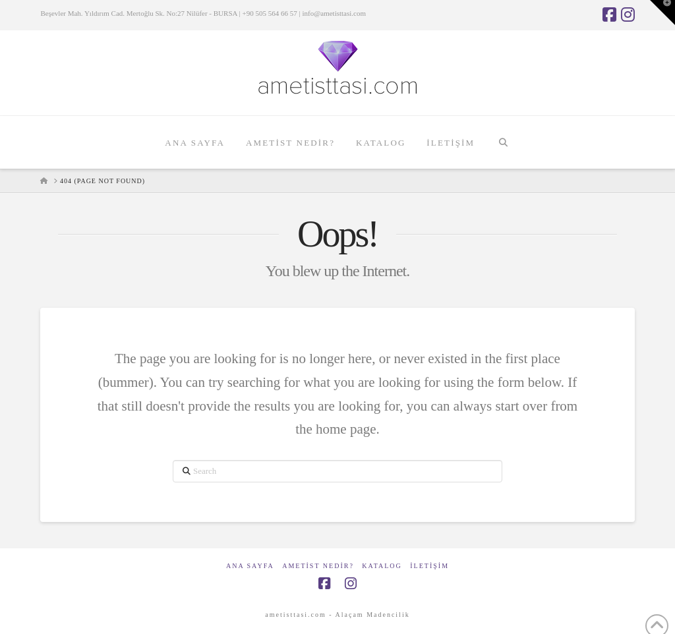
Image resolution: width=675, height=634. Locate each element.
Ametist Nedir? (318, 565)
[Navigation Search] (502, 142)
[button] (662, 12)
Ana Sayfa (250, 565)
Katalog (381, 565)
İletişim (429, 565)
